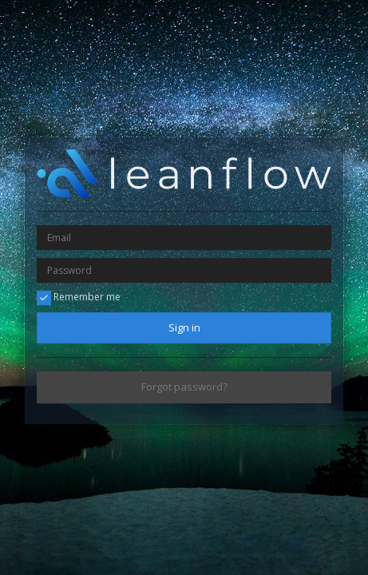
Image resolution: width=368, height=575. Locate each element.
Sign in (184, 327)
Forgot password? (184, 387)
